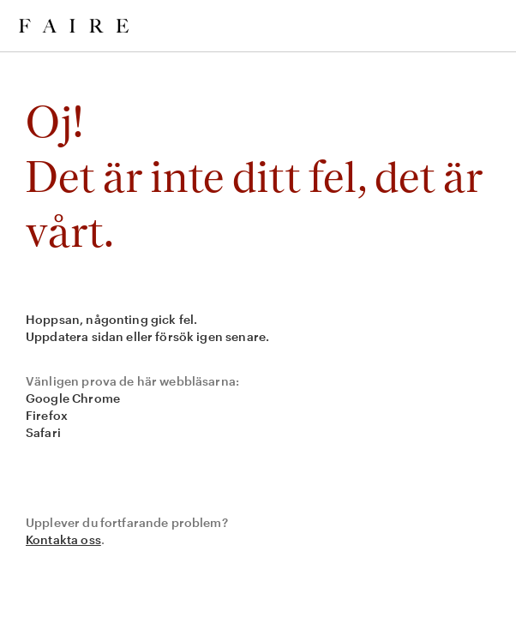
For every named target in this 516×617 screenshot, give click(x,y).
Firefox (47, 415)
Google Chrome (73, 398)
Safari (43, 432)
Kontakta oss (63, 539)
